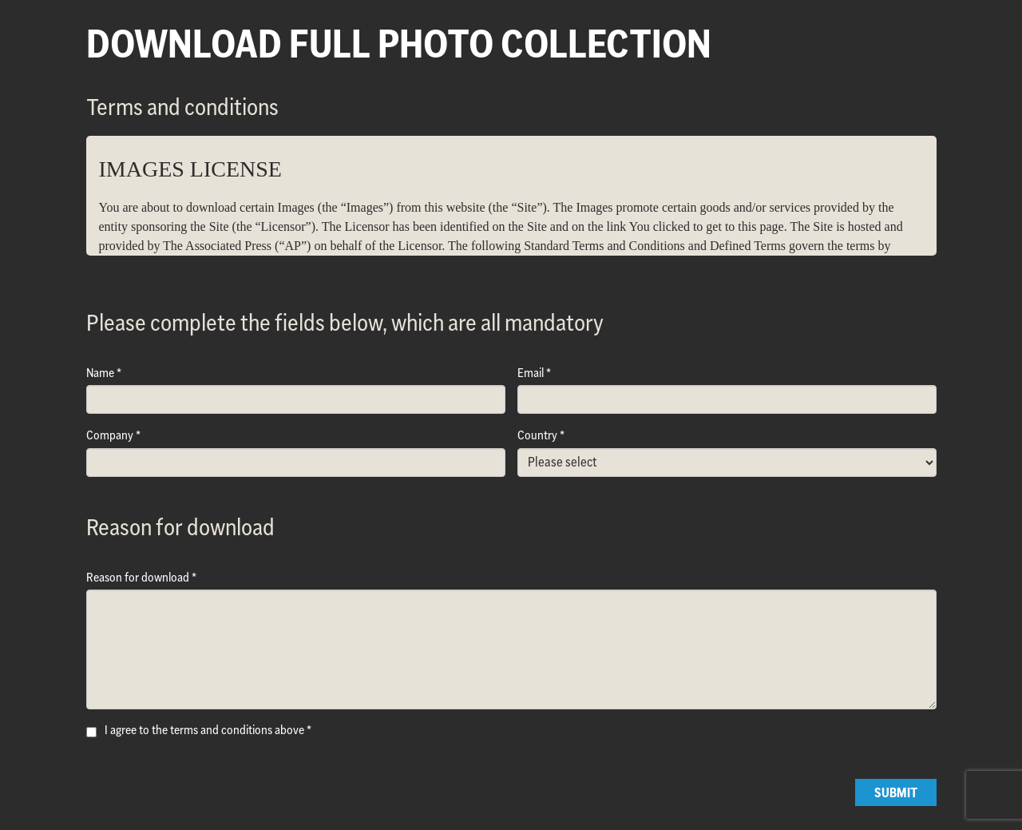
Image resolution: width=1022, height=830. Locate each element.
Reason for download (137, 577)
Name (100, 372)
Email (530, 372)
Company (109, 435)
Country (537, 435)
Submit (895, 792)
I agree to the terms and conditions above (204, 729)
